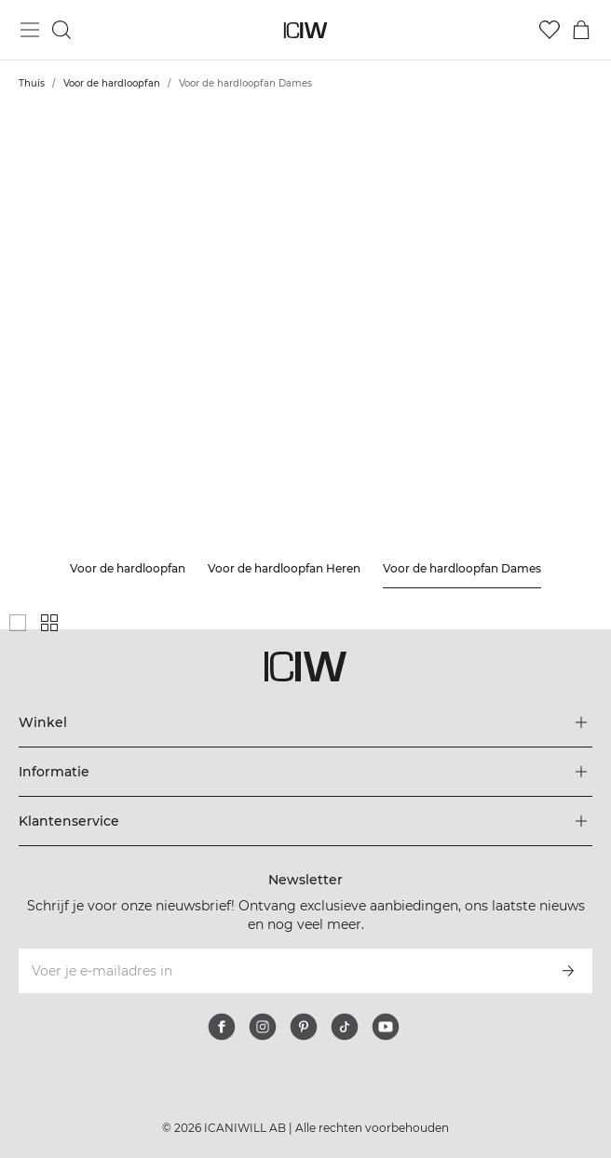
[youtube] (385, 1026)
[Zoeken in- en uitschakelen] (61, 30)
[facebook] (221, 1026)
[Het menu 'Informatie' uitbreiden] (305, 771)
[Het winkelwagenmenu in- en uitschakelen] (581, 30)
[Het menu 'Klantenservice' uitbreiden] (305, 821)
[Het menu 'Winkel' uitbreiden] (305, 722)
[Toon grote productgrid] (18, 623)
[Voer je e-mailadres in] (280, 971)
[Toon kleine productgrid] (49, 623)
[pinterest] (303, 1026)
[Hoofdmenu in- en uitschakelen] (30, 30)
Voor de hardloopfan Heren (284, 568)
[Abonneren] (568, 971)
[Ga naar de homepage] (306, 30)
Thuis (32, 83)
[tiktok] (344, 1026)
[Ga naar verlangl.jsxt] (549, 30)
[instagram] (262, 1026)
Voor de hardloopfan (111, 83)
